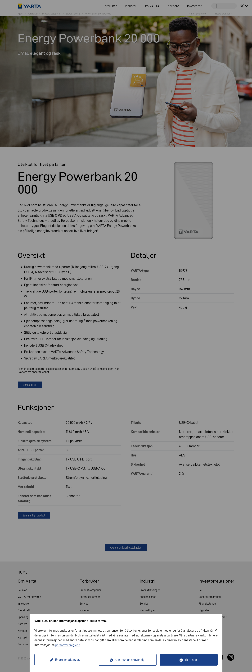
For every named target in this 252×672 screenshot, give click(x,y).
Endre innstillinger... (67, 660)
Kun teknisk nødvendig (129, 660)
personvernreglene (67, 645)
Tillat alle (191, 660)
